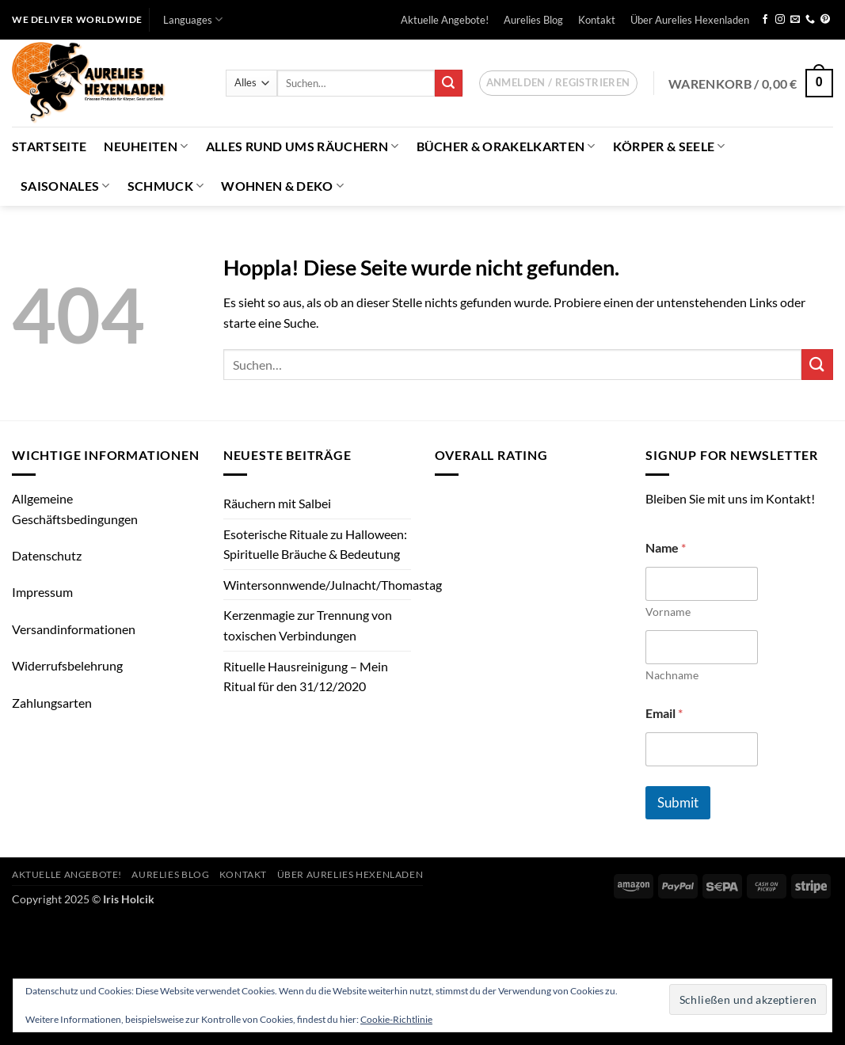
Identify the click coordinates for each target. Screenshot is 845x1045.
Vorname (668, 611)
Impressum (42, 591)
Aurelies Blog (533, 19)
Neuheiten (146, 146)
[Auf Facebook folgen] (765, 19)
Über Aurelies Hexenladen (689, 19)
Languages (193, 19)
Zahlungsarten (52, 702)
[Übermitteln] (448, 83)
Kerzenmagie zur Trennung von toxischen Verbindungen (307, 625)
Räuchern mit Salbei (277, 503)
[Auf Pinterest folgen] (825, 19)
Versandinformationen (73, 628)
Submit (677, 802)
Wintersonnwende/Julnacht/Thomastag (332, 584)
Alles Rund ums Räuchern (302, 146)
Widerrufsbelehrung (67, 665)
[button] (558, 83)
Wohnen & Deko (282, 186)
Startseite (49, 146)
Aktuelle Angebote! (445, 19)
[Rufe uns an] (810, 19)
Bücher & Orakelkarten (506, 146)
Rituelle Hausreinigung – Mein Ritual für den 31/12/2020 (305, 676)
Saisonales (65, 186)
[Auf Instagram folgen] (780, 19)
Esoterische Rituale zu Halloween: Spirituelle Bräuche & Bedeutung (315, 544)
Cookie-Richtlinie (396, 1019)
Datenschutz (47, 555)
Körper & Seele (669, 146)
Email (664, 712)
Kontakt (596, 19)
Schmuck (166, 186)
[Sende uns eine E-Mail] (795, 19)
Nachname (671, 675)
